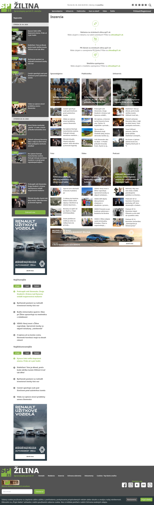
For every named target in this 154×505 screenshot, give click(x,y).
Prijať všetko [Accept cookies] (146, 499)
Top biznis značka (110, 476)
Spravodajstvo (57, 11)
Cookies (100, 476)
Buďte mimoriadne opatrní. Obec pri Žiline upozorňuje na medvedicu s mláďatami (32, 314)
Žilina (26, 5)
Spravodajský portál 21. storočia (27, 11)
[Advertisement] (30, 91)
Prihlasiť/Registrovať (142, 11)
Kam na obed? (94, 11)
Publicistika (81, 11)
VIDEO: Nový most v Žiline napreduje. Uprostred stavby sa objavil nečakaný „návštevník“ (30, 326)
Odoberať (39, 491)
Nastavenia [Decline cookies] (131, 499)
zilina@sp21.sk (117, 35)
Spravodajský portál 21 (24, 476)
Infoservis (69, 11)
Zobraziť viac (30, 212)
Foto (52, 153)
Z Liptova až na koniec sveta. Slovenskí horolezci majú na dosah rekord (31, 337)
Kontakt (41, 476)
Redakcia (51, 476)
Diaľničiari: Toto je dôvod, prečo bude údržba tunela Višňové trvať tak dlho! (31, 370)
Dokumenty (89, 476)
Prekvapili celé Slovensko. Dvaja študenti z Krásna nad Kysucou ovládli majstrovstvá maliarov (30, 294)
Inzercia (61, 476)
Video (105, 11)
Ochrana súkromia (74, 476)
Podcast (116, 153)
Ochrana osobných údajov (96, 502)
